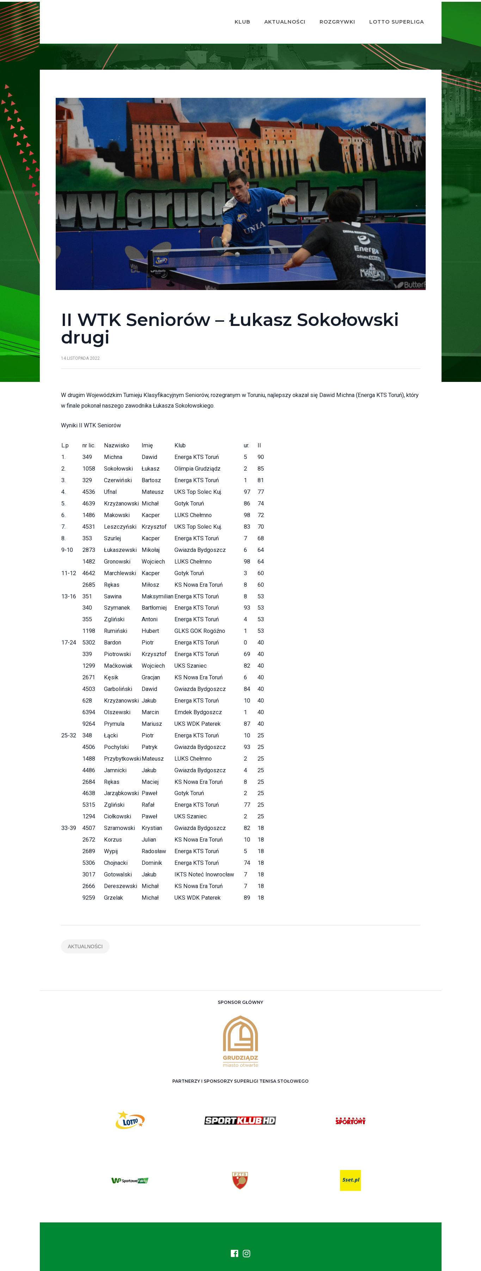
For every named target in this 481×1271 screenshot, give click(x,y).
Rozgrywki (327, 13)
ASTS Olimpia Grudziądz (248, 1260)
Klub (232, 13)
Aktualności (274, 13)
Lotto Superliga (386, 13)
